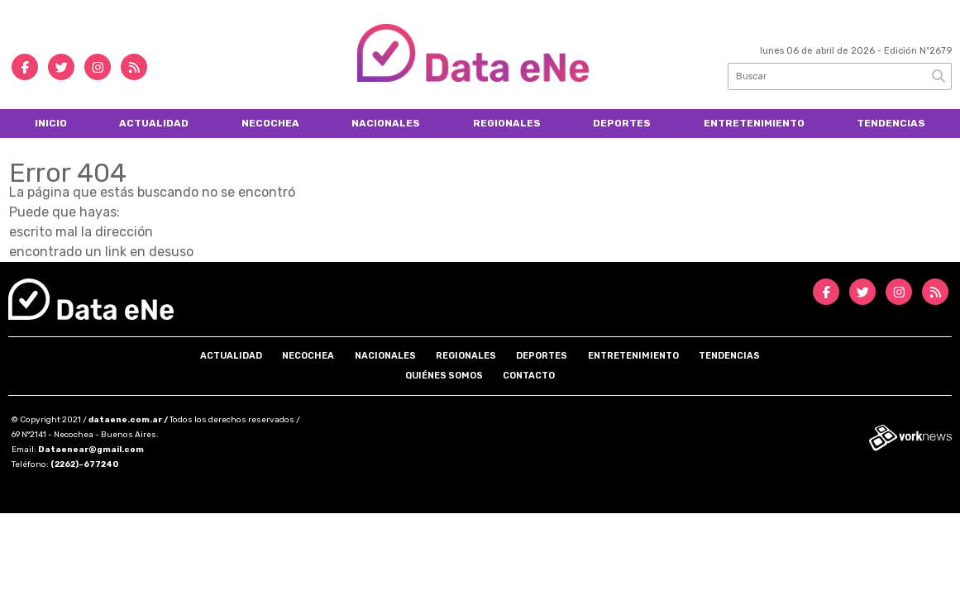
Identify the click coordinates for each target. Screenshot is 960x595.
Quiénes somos (444, 375)
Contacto (529, 375)
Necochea (270, 123)
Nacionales (385, 123)
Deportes (622, 123)
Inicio (51, 123)
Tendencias (891, 123)
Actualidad (154, 123)
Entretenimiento (754, 123)
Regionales (507, 123)
